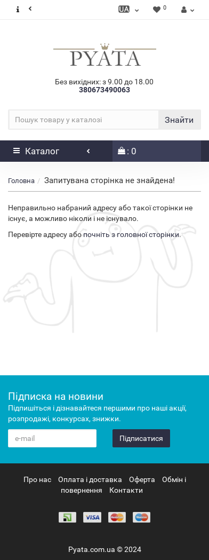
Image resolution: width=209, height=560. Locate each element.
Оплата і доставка (90, 479)
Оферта (142, 479)
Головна (21, 181)
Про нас (37, 479)
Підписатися (141, 438)
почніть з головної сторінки (131, 234)
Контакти (126, 490)
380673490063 (104, 89)
